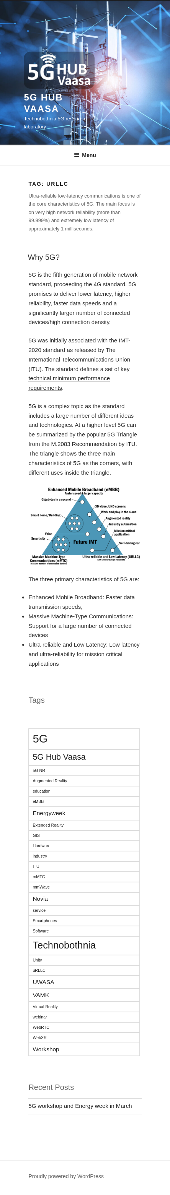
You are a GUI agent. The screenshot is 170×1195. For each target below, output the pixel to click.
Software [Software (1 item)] (41, 931)
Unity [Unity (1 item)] (37, 960)
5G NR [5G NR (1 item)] (39, 770)
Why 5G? (43, 257)
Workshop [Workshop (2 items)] (46, 1049)
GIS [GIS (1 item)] (36, 835)
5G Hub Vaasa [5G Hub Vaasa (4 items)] (59, 757)
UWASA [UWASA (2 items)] (43, 982)
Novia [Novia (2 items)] (40, 898)
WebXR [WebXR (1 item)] (40, 1037)
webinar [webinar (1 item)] (40, 1017)
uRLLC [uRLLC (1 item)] (39, 970)
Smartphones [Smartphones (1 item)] (45, 920)
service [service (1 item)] (39, 910)
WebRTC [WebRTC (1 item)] (41, 1027)
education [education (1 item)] (41, 791)
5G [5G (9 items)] (40, 738)
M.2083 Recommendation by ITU (93, 444)
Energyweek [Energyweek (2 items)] (49, 813)
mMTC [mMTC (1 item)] (39, 876)
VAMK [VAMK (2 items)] (41, 995)
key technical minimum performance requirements (78, 378)
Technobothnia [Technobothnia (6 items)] (64, 945)
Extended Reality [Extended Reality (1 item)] (48, 825)
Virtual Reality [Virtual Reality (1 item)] (45, 1006)
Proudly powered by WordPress (66, 1176)
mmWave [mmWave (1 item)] (41, 887)
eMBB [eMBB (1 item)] (38, 801)
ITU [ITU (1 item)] (36, 866)
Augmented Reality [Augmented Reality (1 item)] (50, 780)
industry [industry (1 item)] (40, 856)
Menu (85, 155)
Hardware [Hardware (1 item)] (41, 845)
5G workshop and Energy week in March (80, 1106)
